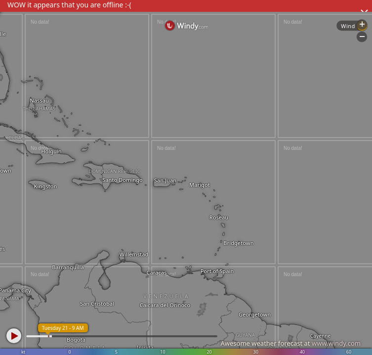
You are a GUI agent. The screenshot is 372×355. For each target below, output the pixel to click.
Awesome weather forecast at (290, 343)
